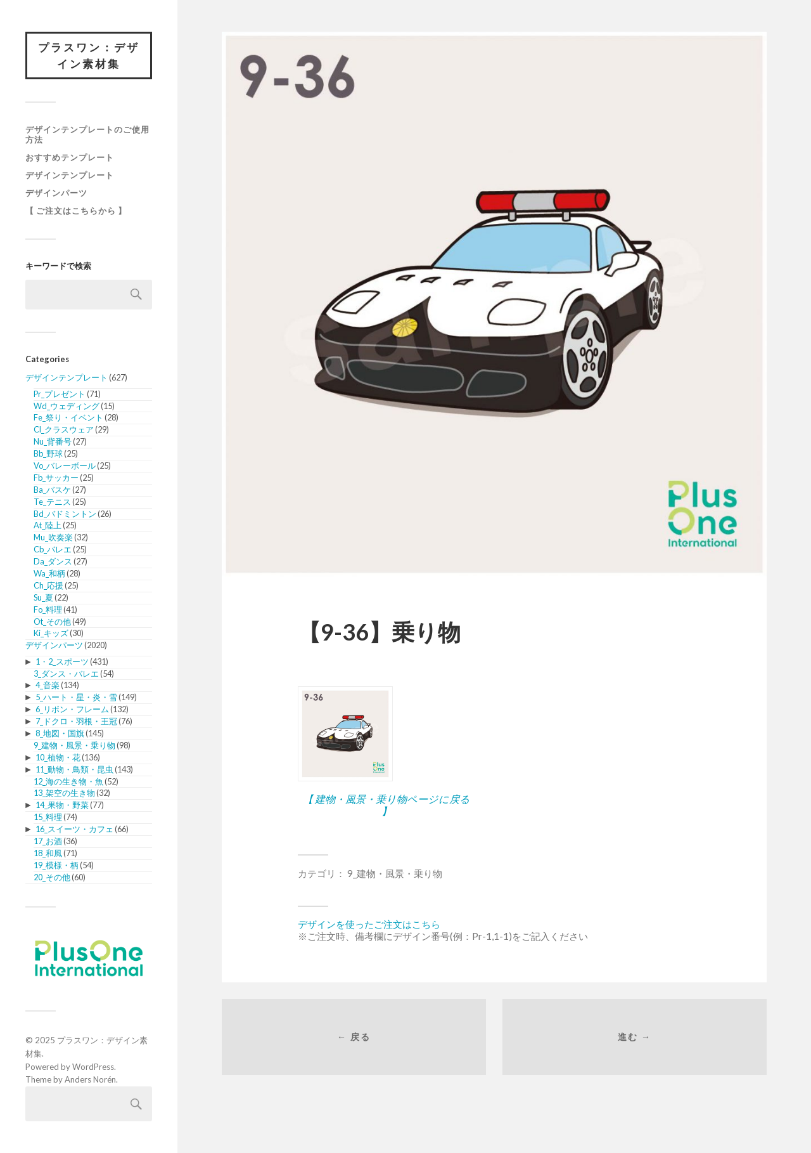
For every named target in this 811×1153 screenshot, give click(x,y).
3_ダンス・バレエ (66, 673)
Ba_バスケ (52, 490)
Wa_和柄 (49, 573)
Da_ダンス (53, 561)
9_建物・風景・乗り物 (74, 745)
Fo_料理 (48, 609)
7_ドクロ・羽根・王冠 (76, 721)
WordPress (93, 1067)
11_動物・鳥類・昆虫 (74, 769)
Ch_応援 (48, 585)
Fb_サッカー (56, 477)
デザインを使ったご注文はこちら (369, 924)
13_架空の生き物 (64, 793)
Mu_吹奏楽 (53, 537)
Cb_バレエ (53, 549)
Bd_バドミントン (65, 514)
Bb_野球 (48, 453)
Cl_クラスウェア (64, 429)
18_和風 (48, 853)
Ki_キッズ (51, 633)
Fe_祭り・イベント (68, 417)
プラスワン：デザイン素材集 (88, 55)
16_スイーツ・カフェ (74, 829)
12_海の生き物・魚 (68, 781)
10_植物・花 (57, 757)
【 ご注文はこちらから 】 (76, 210)
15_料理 (48, 817)
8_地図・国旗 (59, 733)
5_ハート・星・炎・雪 (76, 697)
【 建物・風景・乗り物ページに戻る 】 (386, 805)
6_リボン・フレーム (72, 709)
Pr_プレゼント (60, 394)
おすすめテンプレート (69, 157)
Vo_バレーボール (65, 465)
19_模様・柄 (56, 865)
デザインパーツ (56, 193)
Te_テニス (52, 502)
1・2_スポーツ (62, 661)
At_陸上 (47, 525)
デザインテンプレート (69, 175)
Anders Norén (90, 1079)
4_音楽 (47, 685)
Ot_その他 (52, 621)
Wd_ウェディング (66, 406)
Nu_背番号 (53, 441)
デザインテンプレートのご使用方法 (87, 134)
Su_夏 (43, 597)
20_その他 (52, 877)
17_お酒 (48, 841)
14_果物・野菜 (62, 805)
